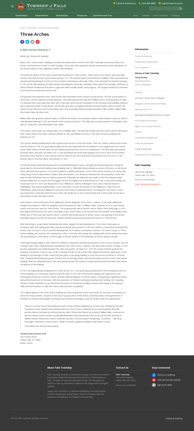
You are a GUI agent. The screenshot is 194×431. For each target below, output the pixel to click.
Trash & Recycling (143, 149)
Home (22, 28)
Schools (138, 132)
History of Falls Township (49, 28)
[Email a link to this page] (32, 42)
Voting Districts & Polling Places (148, 154)
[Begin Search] (181, 8)
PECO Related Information (146, 120)
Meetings (176, 15)
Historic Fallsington (143, 84)
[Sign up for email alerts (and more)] (154, 385)
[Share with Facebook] (22, 42)
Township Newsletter (144, 143)
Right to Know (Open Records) (148, 126)
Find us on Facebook (166, 375)
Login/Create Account (172, 3)
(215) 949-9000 (148, 3)
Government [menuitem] (21, 15)
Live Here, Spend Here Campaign (149, 98)
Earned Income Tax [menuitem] (102, 15)
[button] (12, 6)
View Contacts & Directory (147, 184)
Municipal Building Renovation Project (152, 115)
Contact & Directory (126, 3)
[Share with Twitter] (27, 42)
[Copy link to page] (38, 42)
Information (32, 28)
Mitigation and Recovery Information (151, 103)
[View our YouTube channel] (154, 380)
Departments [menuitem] (41, 15)
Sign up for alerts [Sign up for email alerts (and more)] (164, 385)
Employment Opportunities (146, 62)
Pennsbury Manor (142, 81)
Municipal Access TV (143, 109)
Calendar (146, 15)
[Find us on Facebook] (154, 375)
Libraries (138, 92)
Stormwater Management (146, 137)
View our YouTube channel (168, 380)
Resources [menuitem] (82, 15)
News (135, 15)
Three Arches (141, 77)
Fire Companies (141, 67)
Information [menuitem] (62, 15)
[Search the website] (164, 8)
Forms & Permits (160, 15)
